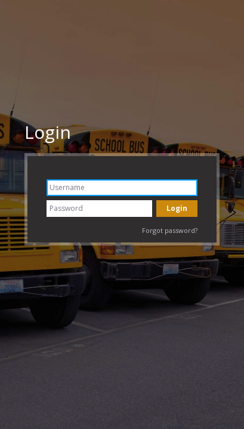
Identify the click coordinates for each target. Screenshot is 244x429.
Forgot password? (169, 230)
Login (47, 132)
